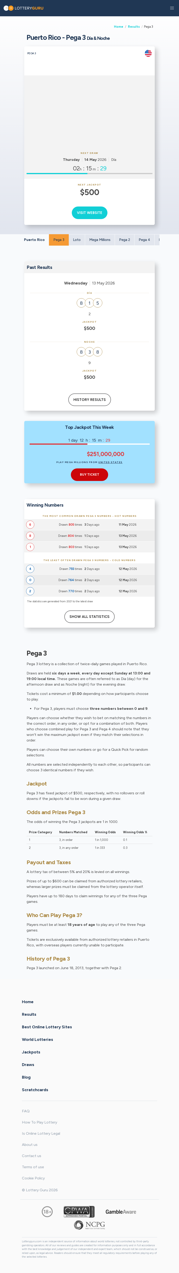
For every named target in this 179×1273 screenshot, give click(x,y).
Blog (26, 1077)
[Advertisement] (89, 112)
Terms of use (33, 1167)
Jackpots (31, 1052)
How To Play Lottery (39, 1122)
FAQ (26, 1111)
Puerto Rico (34, 240)
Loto (77, 240)
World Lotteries (37, 1039)
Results (134, 26)
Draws (28, 1064)
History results (89, 400)
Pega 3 (58, 240)
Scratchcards (35, 1089)
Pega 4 (144, 240)
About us (30, 1144)
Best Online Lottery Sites (47, 1026)
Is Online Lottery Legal (41, 1133)
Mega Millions (99, 240)
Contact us (31, 1156)
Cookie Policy (33, 1178)
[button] (172, 8)
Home (118, 26)
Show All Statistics (89, 617)
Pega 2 (124, 240)
